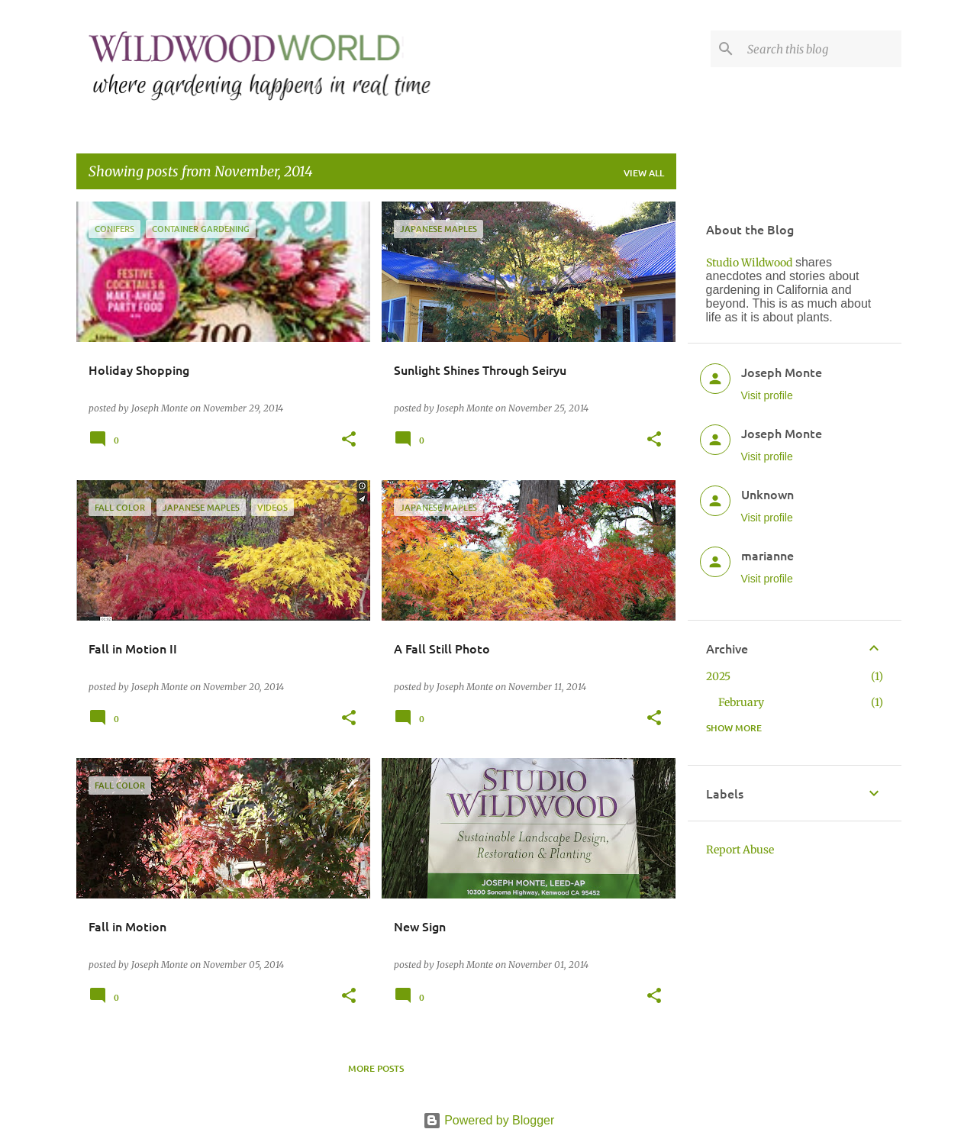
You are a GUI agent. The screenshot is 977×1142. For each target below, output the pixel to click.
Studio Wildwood (749, 262)
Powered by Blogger (489, 1120)
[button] (349, 440)
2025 (718, 676)
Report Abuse (740, 850)
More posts (376, 1068)
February (741, 702)
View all (644, 172)
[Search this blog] (821, 49)
